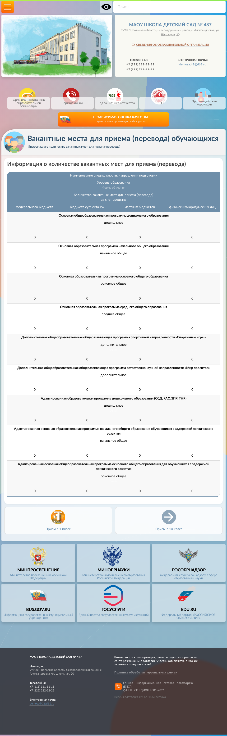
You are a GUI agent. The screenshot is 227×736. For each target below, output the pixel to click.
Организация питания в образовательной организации (28, 102)
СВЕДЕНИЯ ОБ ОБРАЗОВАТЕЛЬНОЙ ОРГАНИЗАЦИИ (172, 44)
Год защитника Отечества (116, 101)
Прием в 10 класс (168, 530)
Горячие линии (72, 101)
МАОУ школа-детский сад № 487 (170, 25)
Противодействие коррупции (204, 101)
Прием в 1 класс (58, 530)
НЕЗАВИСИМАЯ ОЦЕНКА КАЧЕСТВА (120, 121)
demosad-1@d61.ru (192, 64)
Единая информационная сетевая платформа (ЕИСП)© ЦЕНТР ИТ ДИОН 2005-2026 (158, 688)
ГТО (160, 101)
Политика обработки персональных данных (145, 674)
